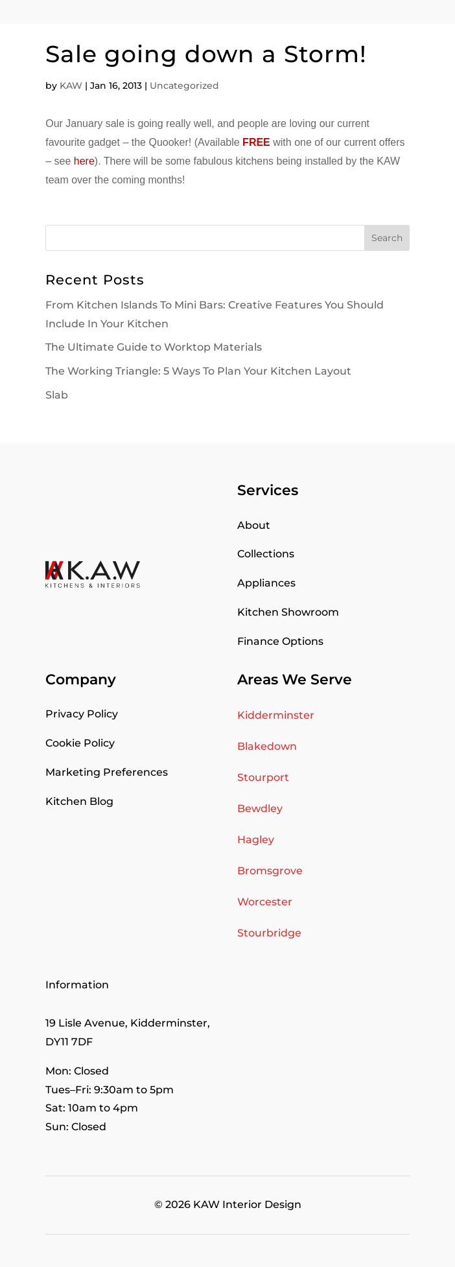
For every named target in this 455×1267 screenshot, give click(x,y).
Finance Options (280, 641)
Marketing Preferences (106, 772)
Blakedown (267, 746)
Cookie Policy (80, 743)
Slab (56, 395)
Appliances (266, 583)
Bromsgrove (270, 871)
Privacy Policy (81, 714)
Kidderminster (275, 715)
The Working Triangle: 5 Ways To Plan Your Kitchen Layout (198, 371)
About (253, 525)
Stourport (263, 777)
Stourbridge (269, 933)
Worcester (264, 902)
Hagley (255, 839)
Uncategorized (184, 85)
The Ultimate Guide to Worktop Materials (153, 347)
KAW (71, 85)
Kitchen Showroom (288, 612)
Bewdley (260, 808)
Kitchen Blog (79, 801)
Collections (265, 554)
